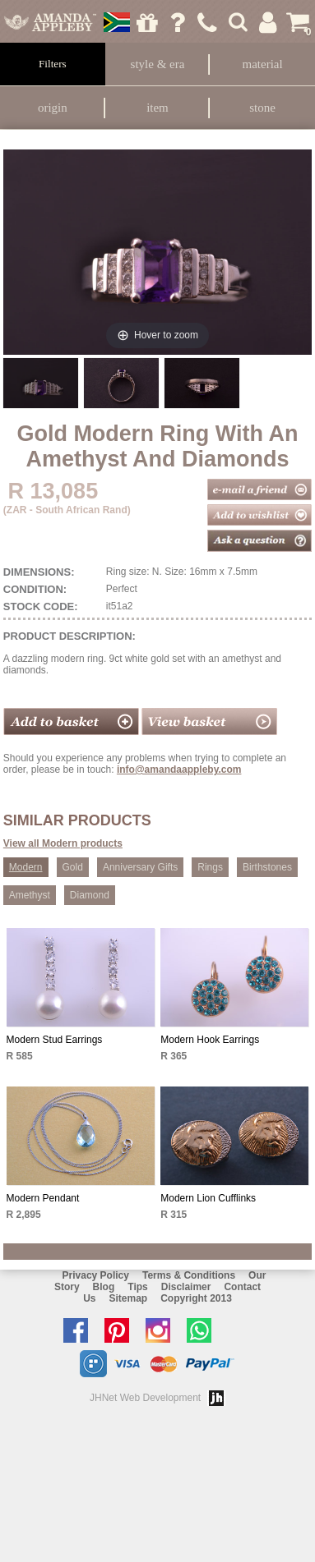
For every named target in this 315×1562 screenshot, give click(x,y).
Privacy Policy (96, 1275)
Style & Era (158, 64)
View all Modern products (63, 843)
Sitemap (128, 1298)
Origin (52, 107)
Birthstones (267, 867)
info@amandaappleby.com (179, 769)
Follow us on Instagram (162, 1330)
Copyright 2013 (196, 1298)
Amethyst (29, 895)
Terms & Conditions (188, 1275)
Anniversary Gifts (140, 867)
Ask (177, 22)
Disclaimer (186, 1287)
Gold (73, 867)
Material (263, 64)
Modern (26, 867)
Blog (104, 1287)
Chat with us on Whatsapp (203, 1330)
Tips (137, 1287)
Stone (262, 107)
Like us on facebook (79, 1330)
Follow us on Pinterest (120, 1330)
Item (157, 107)
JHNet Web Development (145, 1398)
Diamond (89, 895)
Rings (210, 867)
